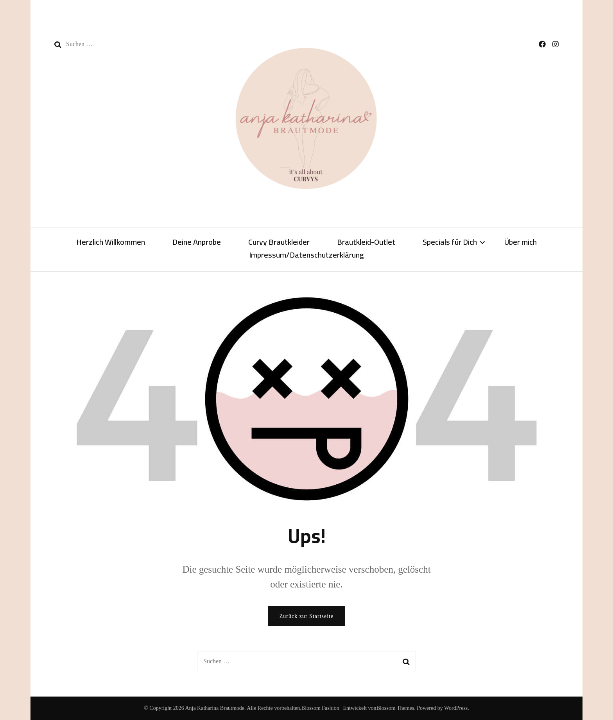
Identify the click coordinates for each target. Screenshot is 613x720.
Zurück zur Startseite (306, 616)
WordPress (456, 708)
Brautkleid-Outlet (366, 242)
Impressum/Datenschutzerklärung (306, 255)
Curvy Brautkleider (279, 242)
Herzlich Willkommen (110, 242)
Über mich (520, 242)
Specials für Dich (450, 242)
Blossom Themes (395, 708)
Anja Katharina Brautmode (214, 708)
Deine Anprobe (196, 242)
